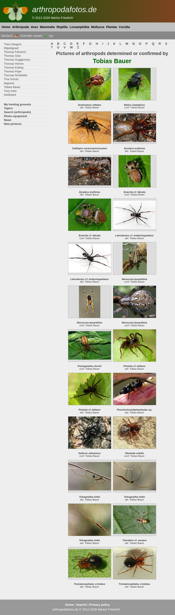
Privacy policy (99, 604)
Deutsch (9, 35)
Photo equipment (15, 116)
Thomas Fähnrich (15, 52)
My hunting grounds (17, 104)
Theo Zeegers (12, 44)
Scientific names (33, 35)
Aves (34, 27)
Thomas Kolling (13, 67)
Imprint (81, 604)
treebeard (10, 94)
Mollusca (97, 27)
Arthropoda (20, 27)
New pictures (12, 123)
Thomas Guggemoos (17, 59)
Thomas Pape (12, 71)
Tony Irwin (10, 90)
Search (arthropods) (17, 112)
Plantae (111, 27)
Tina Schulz (11, 79)
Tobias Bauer (12, 87)
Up (52, 35)
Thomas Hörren (14, 63)
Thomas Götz (12, 55)
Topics (8, 108)
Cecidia (124, 27)
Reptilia (62, 27)
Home (6, 27)
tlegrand (9, 83)
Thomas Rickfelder (15, 75)
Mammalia (47, 27)
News (7, 120)
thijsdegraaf (11, 48)
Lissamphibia (79, 27)
